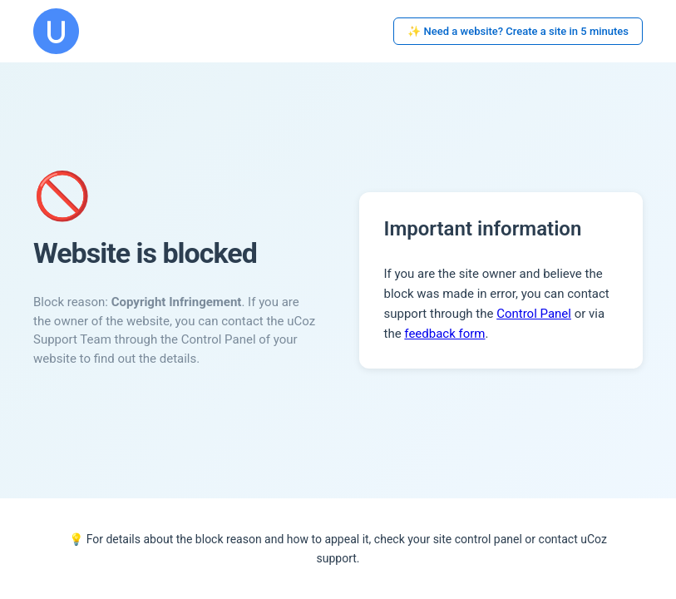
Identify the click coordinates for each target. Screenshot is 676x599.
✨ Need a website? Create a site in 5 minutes (518, 31)
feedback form (444, 333)
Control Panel (533, 313)
